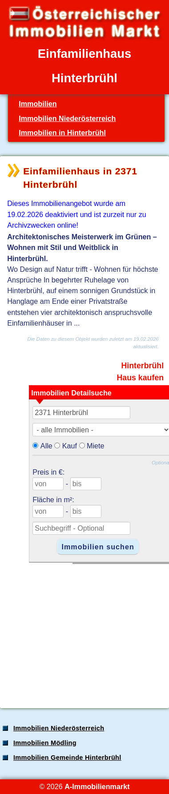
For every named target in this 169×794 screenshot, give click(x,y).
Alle (46, 446)
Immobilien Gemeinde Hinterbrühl (67, 757)
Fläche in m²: (53, 500)
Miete (96, 446)
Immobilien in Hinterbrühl (62, 133)
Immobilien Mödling (44, 742)
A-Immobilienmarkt (96, 786)
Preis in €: (48, 472)
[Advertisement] (83, 631)
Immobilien (37, 104)
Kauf (69, 446)
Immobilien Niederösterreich (67, 118)
